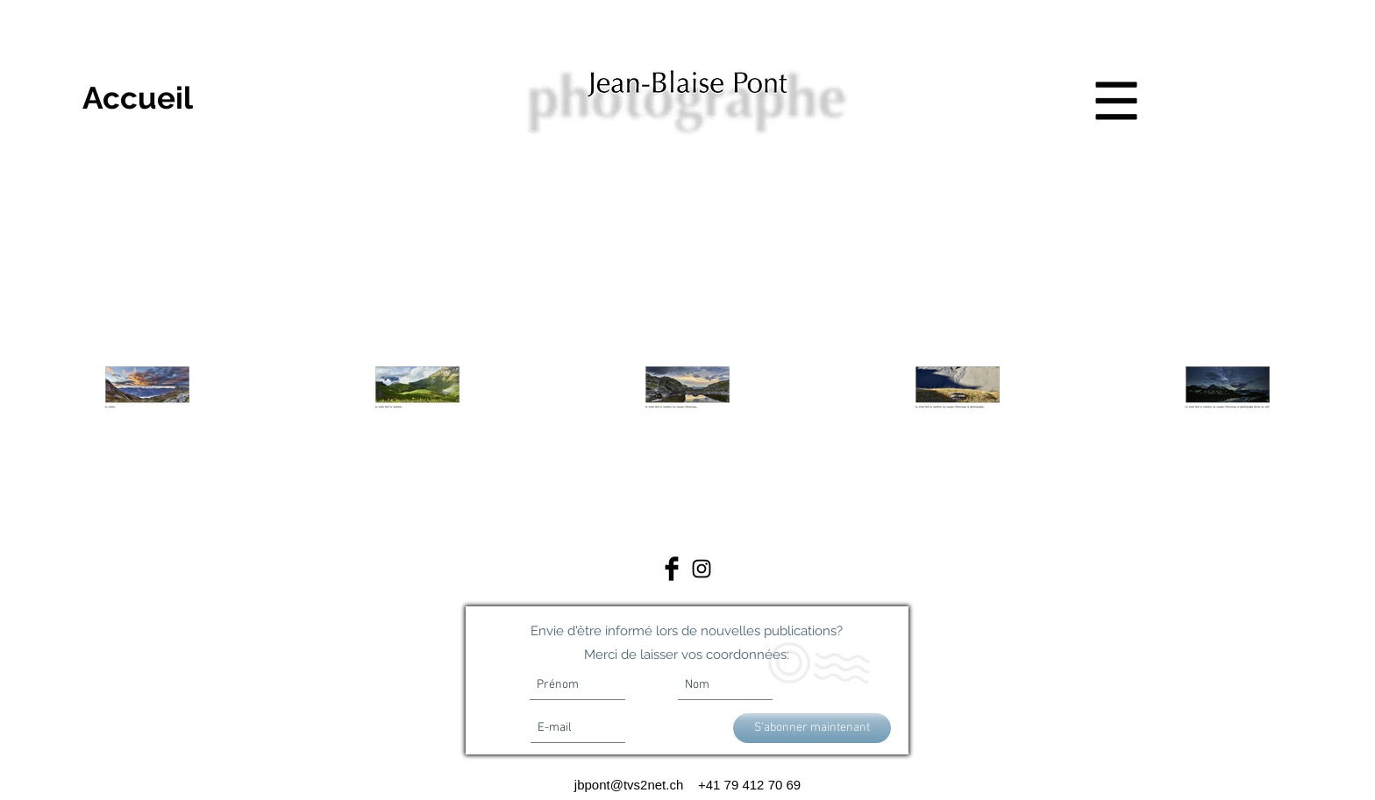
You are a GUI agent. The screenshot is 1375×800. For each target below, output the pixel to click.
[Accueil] (137, 97)
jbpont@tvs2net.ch (632, 784)
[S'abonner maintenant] (812, 728)
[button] (1116, 101)
